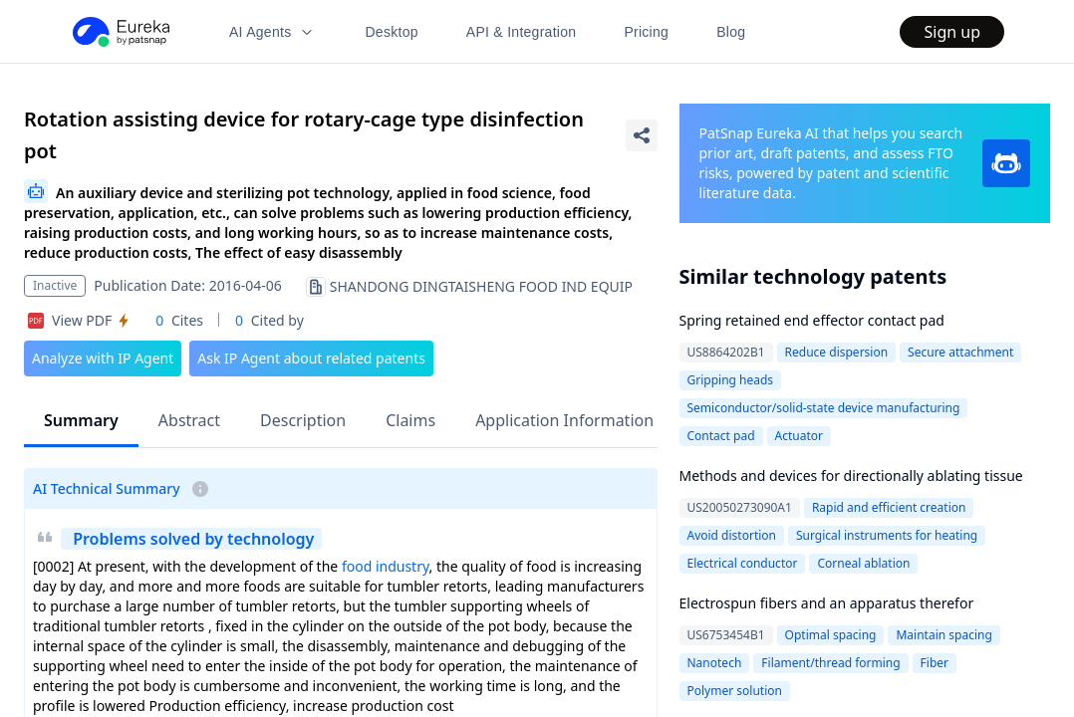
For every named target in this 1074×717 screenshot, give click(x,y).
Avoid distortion (732, 535)
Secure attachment (960, 352)
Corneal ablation (863, 563)
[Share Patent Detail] (642, 135)
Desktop (391, 32)
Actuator (799, 435)
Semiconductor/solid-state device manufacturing (823, 407)
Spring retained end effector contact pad (811, 320)
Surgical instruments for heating (886, 535)
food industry (385, 566)
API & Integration (521, 32)
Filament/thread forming (830, 662)
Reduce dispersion (837, 352)
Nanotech (714, 662)
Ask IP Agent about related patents (311, 358)
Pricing (646, 32)
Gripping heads (730, 379)
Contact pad (721, 435)
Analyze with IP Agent (102, 358)
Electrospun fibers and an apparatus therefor (826, 603)
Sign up (952, 32)
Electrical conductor (742, 563)
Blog (730, 32)
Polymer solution (734, 690)
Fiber (934, 662)
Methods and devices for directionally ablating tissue (851, 475)
